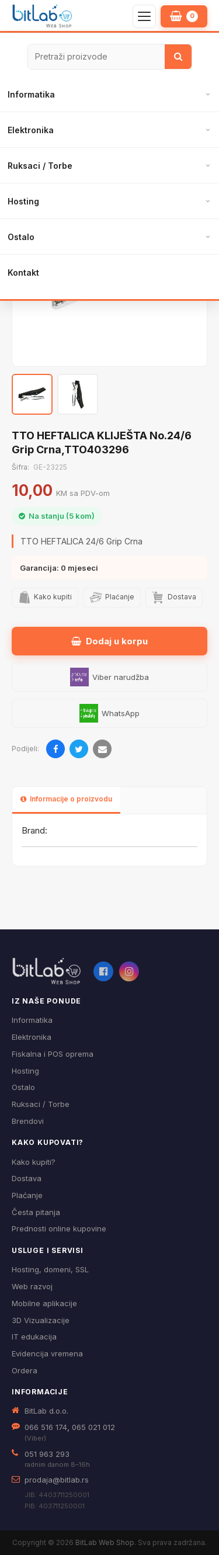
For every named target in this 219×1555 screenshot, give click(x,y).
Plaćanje (27, 1195)
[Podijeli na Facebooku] (55, 749)
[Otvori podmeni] (207, 94)
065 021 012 (93, 1427)
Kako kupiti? (33, 1162)
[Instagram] (129, 971)
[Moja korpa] (184, 16)
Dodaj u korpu (109, 641)
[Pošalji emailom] (102, 749)
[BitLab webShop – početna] (47, 971)
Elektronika (31, 130)
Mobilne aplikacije (44, 1303)
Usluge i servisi (48, 1250)
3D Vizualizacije (40, 1320)
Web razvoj (32, 1286)
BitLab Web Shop (104, 1542)
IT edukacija (34, 1336)
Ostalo (21, 237)
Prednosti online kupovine (59, 1228)
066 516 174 (46, 1427)
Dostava (26, 1178)
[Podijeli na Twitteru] (78, 749)
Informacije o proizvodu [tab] (66, 798)
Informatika (31, 94)
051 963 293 (47, 1454)
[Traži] (178, 56)
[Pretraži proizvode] (96, 56)
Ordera (24, 1370)
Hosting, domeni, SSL (50, 1269)
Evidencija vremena (47, 1353)
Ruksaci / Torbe (40, 166)
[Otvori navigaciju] (144, 16)
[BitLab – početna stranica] (42, 16)
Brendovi (28, 1121)
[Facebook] (103, 971)
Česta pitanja (36, 1212)
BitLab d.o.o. (46, 1410)
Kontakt (23, 272)
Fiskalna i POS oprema (52, 1053)
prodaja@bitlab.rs (57, 1479)
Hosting (23, 201)
